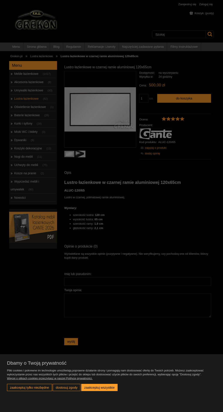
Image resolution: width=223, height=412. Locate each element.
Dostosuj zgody (67, 387)
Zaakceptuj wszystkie (99, 387)
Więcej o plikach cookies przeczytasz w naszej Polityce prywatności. (50, 378)
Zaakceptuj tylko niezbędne (29, 387)
